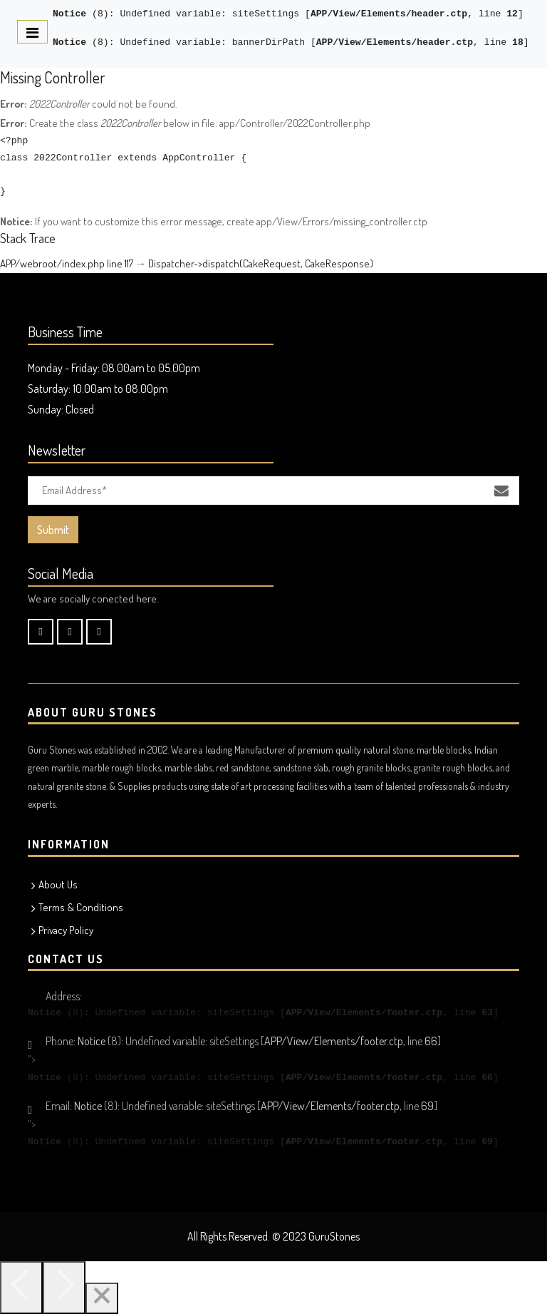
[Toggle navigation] (32, 31)
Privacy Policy (65, 930)
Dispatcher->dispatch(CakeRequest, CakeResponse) (260, 263)
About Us (58, 884)
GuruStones (334, 1236)
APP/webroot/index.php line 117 (66, 263)
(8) (81, 14)
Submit (53, 530)
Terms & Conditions (80, 907)
